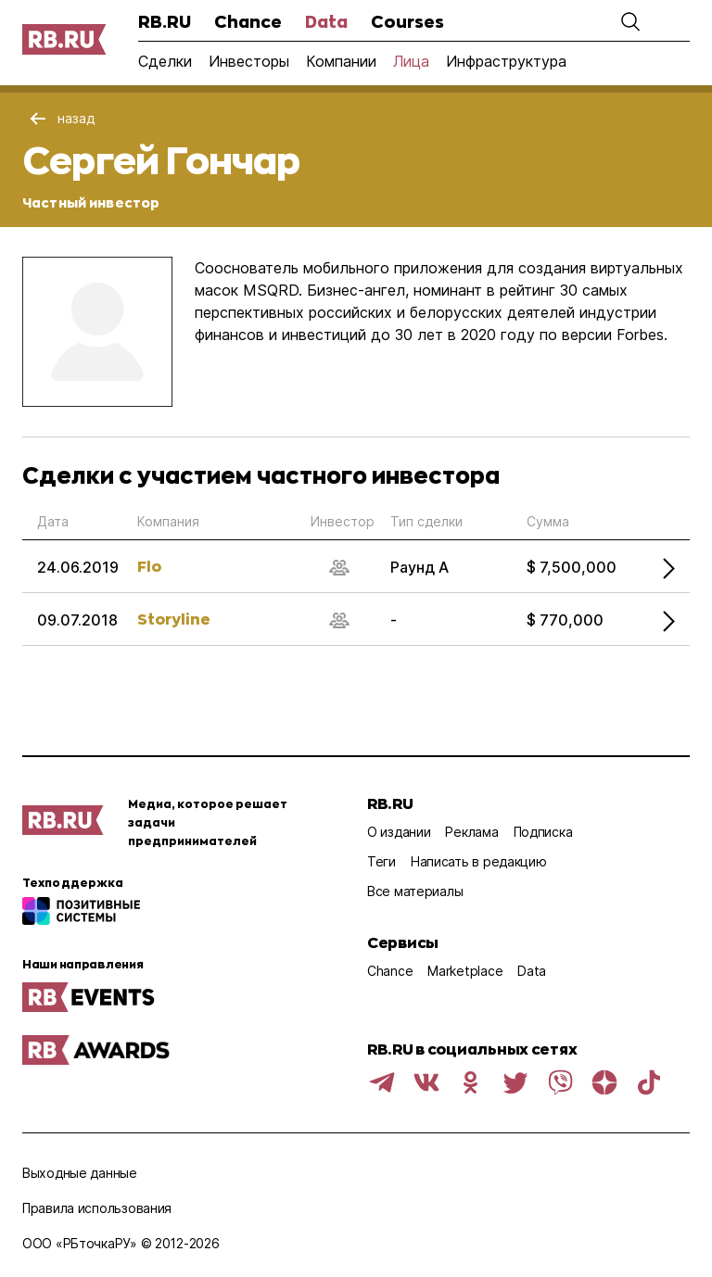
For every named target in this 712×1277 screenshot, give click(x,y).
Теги (381, 861)
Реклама (471, 832)
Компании (341, 61)
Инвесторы (249, 61)
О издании (398, 832)
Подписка (543, 832)
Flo (149, 565)
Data (326, 21)
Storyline (173, 618)
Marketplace (464, 971)
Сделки (165, 61)
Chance (248, 21)
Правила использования (97, 1208)
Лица (411, 61)
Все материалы (415, 891)
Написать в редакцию (479, 861)
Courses (407, 21)
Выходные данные (79, 1173)
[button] (630, 21)
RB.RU (164, 21)
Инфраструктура (506, 61)
